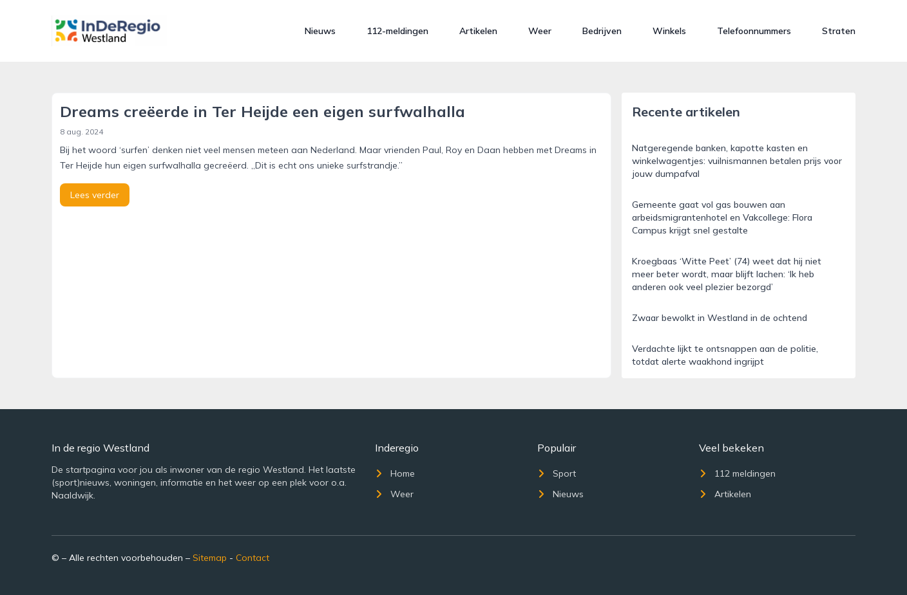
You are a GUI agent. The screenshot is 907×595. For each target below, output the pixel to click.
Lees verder (94, 195)
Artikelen (478, 31)
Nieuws (320, 31)
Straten (838, 31)
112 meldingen (737, 473)
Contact (252, 557)
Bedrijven (602, 31)
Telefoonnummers (754, 31)
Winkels (669, 31)
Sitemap (210, 557)
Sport (556, 473)
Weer (539, 31)
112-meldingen (397, 31)
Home (395, 473)
